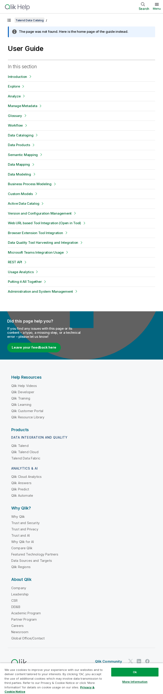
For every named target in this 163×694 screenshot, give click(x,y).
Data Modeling (19, 174)
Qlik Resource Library (27, 417)
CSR (14, 600)
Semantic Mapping (23, 155)
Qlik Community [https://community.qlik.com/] (108, 661)
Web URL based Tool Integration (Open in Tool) (44, 223)
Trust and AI (20, 535)
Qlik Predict (20, 489)
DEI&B (15, 607)
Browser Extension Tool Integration (35, 233)
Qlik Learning (21, 404)
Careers (17, 626)
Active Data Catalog (23, 203)
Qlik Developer (22, 392)
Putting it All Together (25, 281)
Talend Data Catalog (29, 20)
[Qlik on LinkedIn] (139, 661)
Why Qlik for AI (22, 542)
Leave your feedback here (34, 347)
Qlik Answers (21, 483)
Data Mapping (19, 164)
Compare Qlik (21, 548)
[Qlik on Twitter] (130, 661)
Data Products (19, 145)
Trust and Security (25, 523)
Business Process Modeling (30, 184)
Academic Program (26, 613)
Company (18, 588)
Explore (14, 86)
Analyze (14, 96)
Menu (157, 8)
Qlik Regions (21, 567)
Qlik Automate (22, 495)
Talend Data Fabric (25, 458)
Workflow (15, 125)
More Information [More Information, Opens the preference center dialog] (134, 681)
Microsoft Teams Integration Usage (36, 252)
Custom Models (20, 194)
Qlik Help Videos (24, 386)
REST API (15, 262)
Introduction (17, 77)
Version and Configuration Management (40, 213)
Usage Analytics (21, 272)
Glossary (15, 116)
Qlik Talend (20, 446)
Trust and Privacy (24, 529)
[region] (81, 678)
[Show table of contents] (9, 20)
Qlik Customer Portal (27, 411)
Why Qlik (18, 516)
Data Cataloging (20, 135)
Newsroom (19, 632)
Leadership (20, 594)
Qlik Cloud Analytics (26, 477)
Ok (135, 672)
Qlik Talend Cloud (24, 452)
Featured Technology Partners (34, 554)
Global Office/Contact (28, 638)
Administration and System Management (40, 291)
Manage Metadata (22, 106)
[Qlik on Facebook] (147, 661)
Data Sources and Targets (31, 560)
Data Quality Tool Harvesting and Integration (43, 242)
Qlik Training (20, 398)
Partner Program (24, 619)
